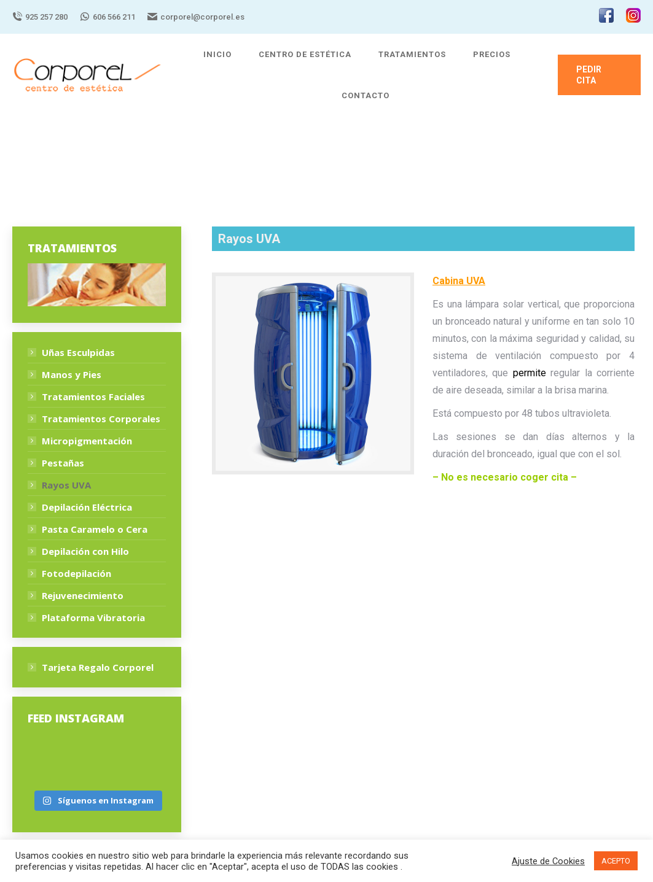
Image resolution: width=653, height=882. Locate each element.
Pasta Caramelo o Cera (94, 529)
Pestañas (63, 463)
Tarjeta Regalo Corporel (98, 667)
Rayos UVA (66, 485)
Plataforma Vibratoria (93, 617)
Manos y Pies (71, 374)
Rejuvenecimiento (82, 595)
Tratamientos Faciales (93, 396)
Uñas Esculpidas (78, 352)
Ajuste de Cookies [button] (548, 861)
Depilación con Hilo (85, 551)
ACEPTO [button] (615, 860)
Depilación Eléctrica (87, 507)
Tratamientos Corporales (101, 419)
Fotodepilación (76, 573)
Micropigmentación (87, 441)
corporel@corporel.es (195, 17)
